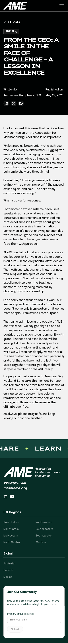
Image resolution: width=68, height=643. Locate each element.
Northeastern (44, 522)
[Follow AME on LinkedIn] (5, 497)
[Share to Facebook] (21, 103)
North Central (11, 542)
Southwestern (44, 536)
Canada (8, 570)
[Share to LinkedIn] (6, 103)
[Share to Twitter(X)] (14, 103)
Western (41, 542)
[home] (15, 5)
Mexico (7, 577)
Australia (9, 563)
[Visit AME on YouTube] (12, 497)
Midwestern (10, 536)
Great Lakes (11, 522)
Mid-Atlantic (11, 529)
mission (20, 132)
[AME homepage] (31, 472)
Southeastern (44, 529)
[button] (61, 5)
